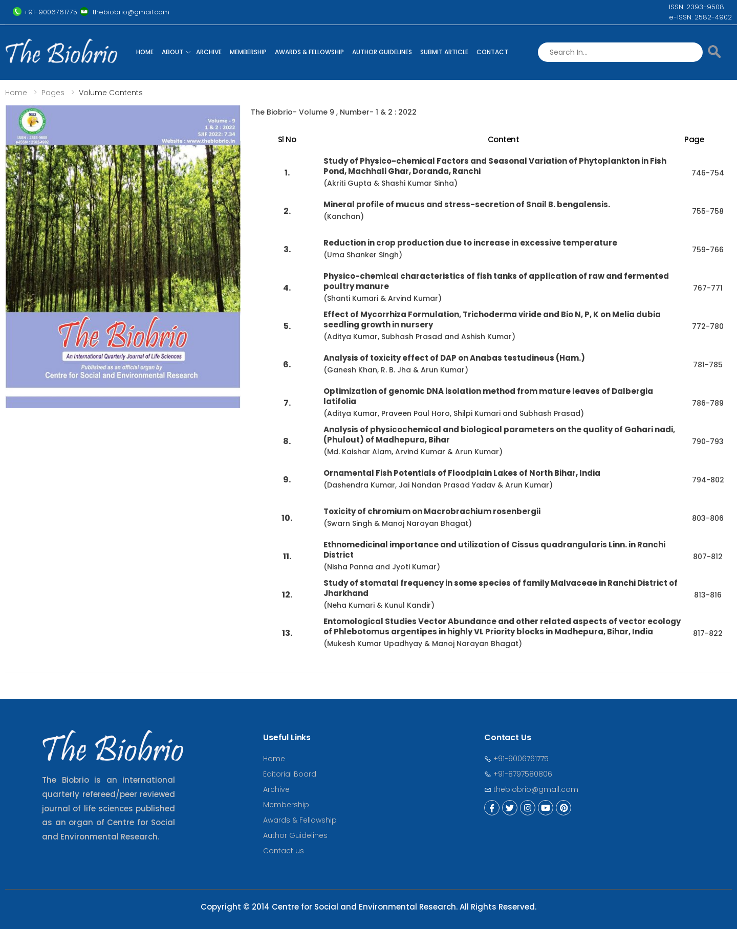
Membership (248, 52)
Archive (209, 52)
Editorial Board (289, 774)
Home (145, 52)
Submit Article (444, 52)
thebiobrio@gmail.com (531, 789)
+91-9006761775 (516, 759)
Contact (492, 52)
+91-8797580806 (518, 774)
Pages (52, 92)
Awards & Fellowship (309, 52)
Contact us (283, 851)
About (172, 52)
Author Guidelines (382, 52)
